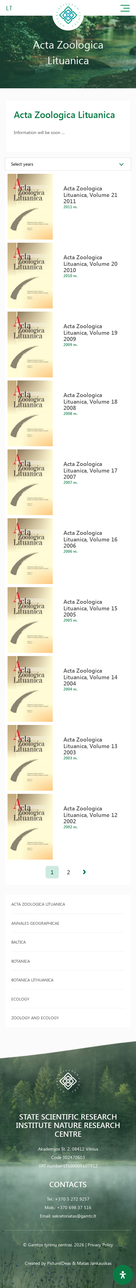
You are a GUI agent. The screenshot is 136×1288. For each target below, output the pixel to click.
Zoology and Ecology (35, 1017)
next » (84, 872)
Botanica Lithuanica (32, 979)
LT (9, 7)
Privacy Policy (100, 1245)
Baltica (18, 941)
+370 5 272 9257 (72, 1199)
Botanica (20, 961)
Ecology (20, 998)
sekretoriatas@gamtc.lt (74, 1216)
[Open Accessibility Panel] (123, 1275)
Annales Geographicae (35, 923)
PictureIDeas (59, 1263)
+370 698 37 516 (74, 1207)
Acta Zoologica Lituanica (38, 904)
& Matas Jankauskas (92, 1263)
